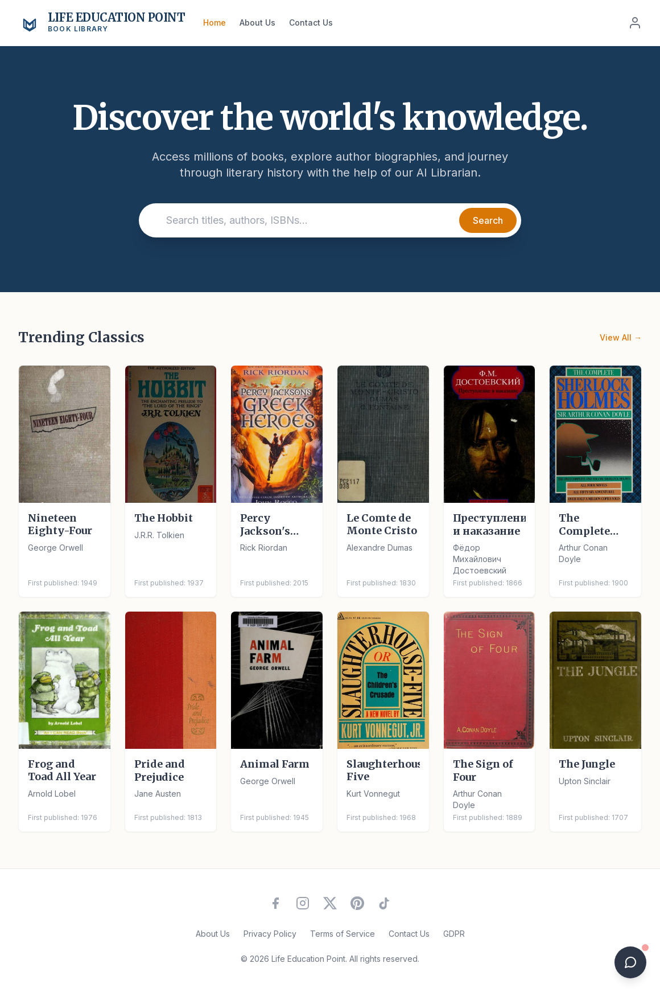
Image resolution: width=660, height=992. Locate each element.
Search (488, 220)
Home (214, 22)
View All (621, 337)
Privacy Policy (270, 933)
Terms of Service (342, 933)
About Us (257, 22)
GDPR (454, 933)
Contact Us (311, 22)
